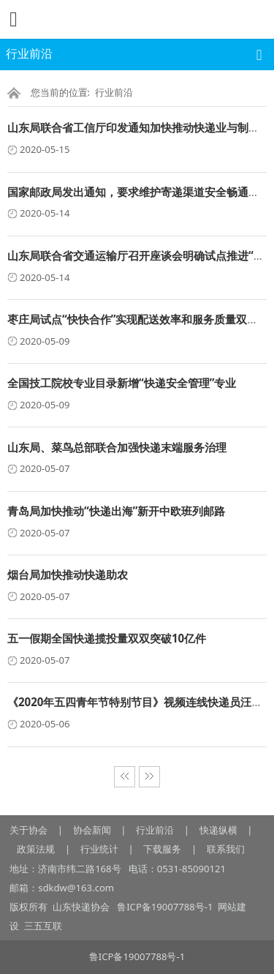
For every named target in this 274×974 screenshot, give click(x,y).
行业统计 (99, 848)
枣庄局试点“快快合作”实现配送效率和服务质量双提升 (138, 319)
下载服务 (162, 848)
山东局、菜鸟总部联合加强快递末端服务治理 (117, 447)
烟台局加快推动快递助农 (67, 574)
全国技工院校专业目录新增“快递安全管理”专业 (121, 382)
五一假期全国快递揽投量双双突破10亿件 (106, 638)
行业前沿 (114, 92)
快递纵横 (218, 829)
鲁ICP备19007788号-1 (166, 906)
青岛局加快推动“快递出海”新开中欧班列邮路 (116, 510)
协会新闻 (92, 829)
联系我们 (226, 848)
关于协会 (28, 829)
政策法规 (36, 848)
